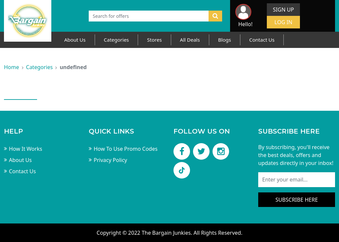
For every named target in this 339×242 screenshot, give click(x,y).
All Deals (190, 39)
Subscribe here (296, 199)
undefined (73, 67)
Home (11, 67)
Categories (116, 39)
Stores (154, 39)
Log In (283, 22)
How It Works (25, 148)
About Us (75, 39)
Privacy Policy (110, 160)
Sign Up (283, 9)
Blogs (224, 39)
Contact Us (261, 39)
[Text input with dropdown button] (149, 16)
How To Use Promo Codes (126, 148)
